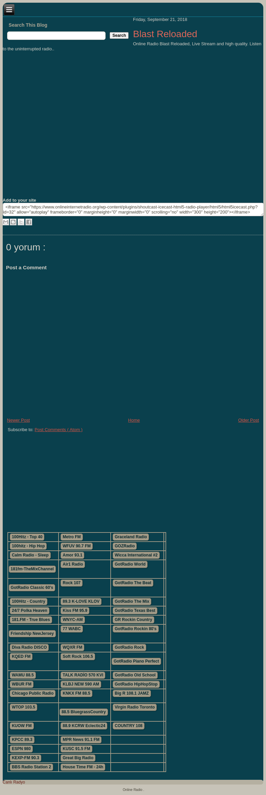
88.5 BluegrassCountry (84, 712)
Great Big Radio (78, 757)
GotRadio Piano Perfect (136, 661)
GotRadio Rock (129, 647)
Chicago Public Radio (32, 693)
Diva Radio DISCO (29, 647)
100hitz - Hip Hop (28, 546)
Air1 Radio (73, 564)
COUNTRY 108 (128, 725)
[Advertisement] (118, 479)
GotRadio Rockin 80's (136, 628)
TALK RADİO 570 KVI (83, 675)
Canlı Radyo (14, 782)
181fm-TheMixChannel (32, 569)
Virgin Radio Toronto (135, 707)
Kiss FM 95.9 (75, 610)
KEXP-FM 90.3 (25, 757)
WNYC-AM (73, 619)
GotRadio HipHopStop (136, 684)
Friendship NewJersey (32, 633)
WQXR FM (72, 647)
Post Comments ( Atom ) (59, 429)
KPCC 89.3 (22, 739)
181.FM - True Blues (31, 619)
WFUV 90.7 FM (77, 546)
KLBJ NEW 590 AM (81, 684)
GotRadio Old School (135, 675)
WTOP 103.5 (23, 707)
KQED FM (21, 656)
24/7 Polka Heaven (29, 610)
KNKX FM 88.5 (76, 693)
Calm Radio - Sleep (30, 555)
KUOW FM (22, 725)
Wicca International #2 (136, 555)
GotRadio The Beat (133, 582)
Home (134, 420)
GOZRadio (125, 546)
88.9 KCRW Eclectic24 (84, 725)
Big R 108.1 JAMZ (132, 693)
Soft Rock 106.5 (78, 656)
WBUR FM (21, 684)
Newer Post (18, 420)
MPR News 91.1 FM (81, 739)
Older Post (248, 420)
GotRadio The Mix (132, 601)
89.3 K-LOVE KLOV (81, 601)
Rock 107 (72, 582)
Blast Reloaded (165, 34)
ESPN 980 (21, 748)
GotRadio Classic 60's (32, 587)
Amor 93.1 (72, 555)
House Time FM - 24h (83, 767)
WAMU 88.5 (23, 675)
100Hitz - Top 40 (27, 537)
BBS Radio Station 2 (31, 767)
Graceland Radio (131, 537)
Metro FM (72, 537)
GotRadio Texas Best (135, 610)
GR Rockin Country (133, 619)
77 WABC (72, 628)
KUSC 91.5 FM (76, 748)
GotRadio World (130, 564)
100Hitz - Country (28, 601)
